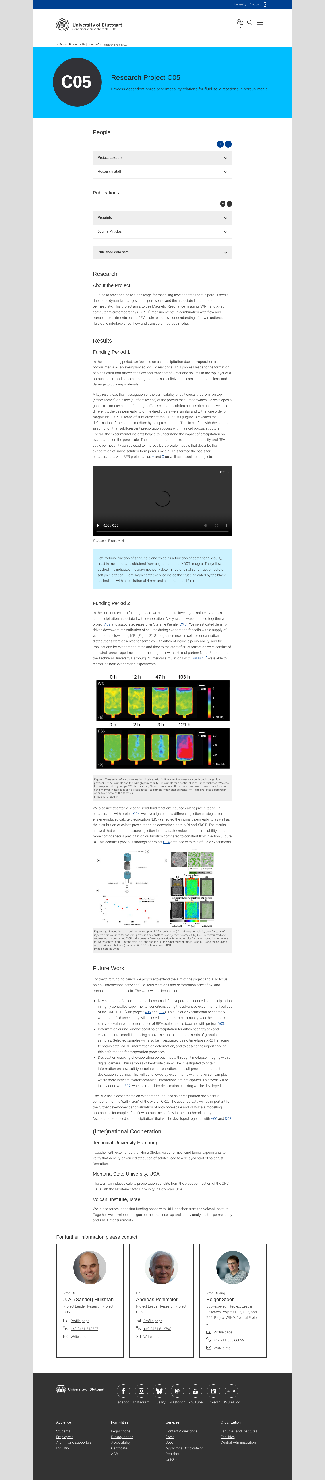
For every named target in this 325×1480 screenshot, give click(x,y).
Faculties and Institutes (239, 1431)
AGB (114, 1453)
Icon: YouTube (195, 1391)
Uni (247, 4)
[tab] (162, 158)
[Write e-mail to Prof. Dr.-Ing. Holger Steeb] (219, 1348)
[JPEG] (162, 723)
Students (63, 1431)
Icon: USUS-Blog (231, 1391)
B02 (127, 1085)
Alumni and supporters (74, 1442)
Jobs (170, 1442)
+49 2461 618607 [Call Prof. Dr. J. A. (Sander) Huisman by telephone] (84, 1328)
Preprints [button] (105, 217)
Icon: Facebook (123, 1391)
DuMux (197, 658)
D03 (221, 1023)
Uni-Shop (173, 1459)
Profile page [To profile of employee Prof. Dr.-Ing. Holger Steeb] (223, 1332)
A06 (148, 1011)
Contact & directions (181, 1431)
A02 (107, 624)
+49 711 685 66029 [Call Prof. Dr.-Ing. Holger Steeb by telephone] (229, 1340)
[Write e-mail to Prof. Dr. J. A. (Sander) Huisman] (76, 1336)
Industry (62, 1448)
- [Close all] (228, 144)
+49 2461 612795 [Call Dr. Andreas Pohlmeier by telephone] (157, 1328)
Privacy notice (122, 1436)
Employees (64, 1436)
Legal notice (120, 1431)
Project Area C (90, 44)
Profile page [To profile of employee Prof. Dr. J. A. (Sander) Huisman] (80, 1320)
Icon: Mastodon (177, 1391)
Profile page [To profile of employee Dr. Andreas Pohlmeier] (152, 1320)
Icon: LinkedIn (213, 1391)
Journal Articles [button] (110, 231)
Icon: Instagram (141, 1391)
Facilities (228, 1436)
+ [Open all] (220, 144)
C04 (136, 813)
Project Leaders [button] (110, 157)
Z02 (162, 1011)
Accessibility (121, 1442)
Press (170, 1436)
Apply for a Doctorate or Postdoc (184, 1451)
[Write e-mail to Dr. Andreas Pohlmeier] (149, 1336)
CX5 (183, 624)
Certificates (120, 1448)
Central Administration (238, 1442)
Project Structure (69, 44)
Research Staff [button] (109, 171)
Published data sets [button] (113, 252)
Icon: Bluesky (159, 1391)
